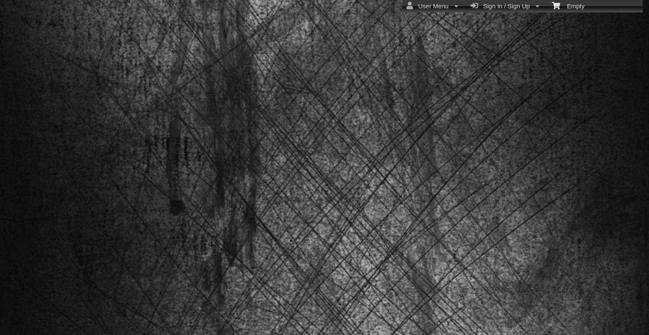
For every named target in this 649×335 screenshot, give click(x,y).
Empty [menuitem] (568, 5)
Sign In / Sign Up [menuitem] (505, 5)
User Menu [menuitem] (432, 5)
